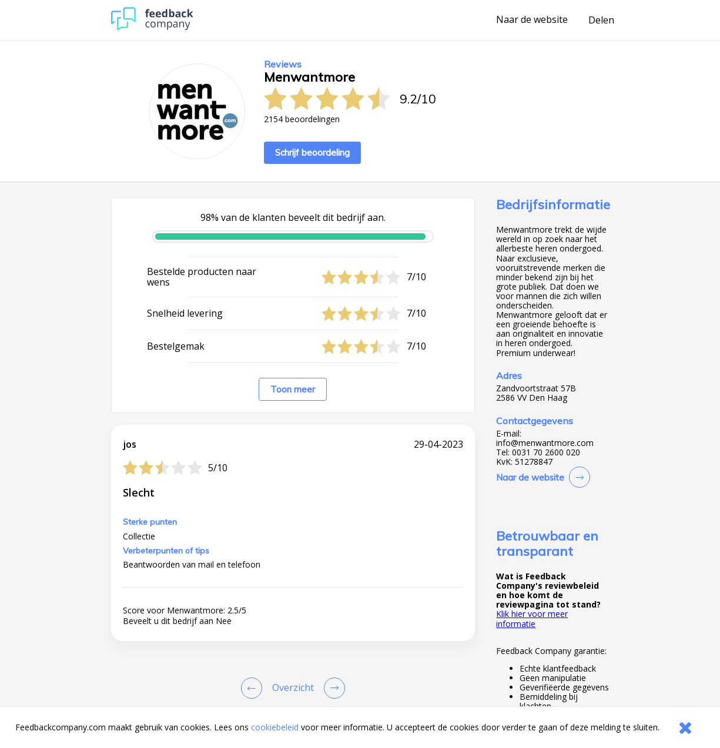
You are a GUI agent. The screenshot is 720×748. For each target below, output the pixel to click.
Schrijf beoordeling (312, 152)
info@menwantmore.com (545, 443)
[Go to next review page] (332, 688)
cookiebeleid (275, 727)
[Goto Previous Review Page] (254, 688)
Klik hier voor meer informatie (532, 618)
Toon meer (292, 389)
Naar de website (532, 20)
